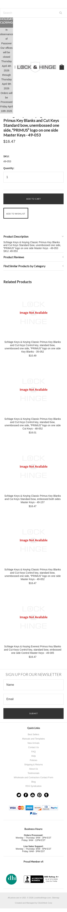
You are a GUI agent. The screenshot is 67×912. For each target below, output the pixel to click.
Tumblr (46, 795)
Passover (6, 43)
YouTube (32, 795)
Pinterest (39, 795)
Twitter (19, 795)
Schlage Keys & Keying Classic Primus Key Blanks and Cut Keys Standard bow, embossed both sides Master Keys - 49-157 (32, 499)
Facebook (26, 795)
